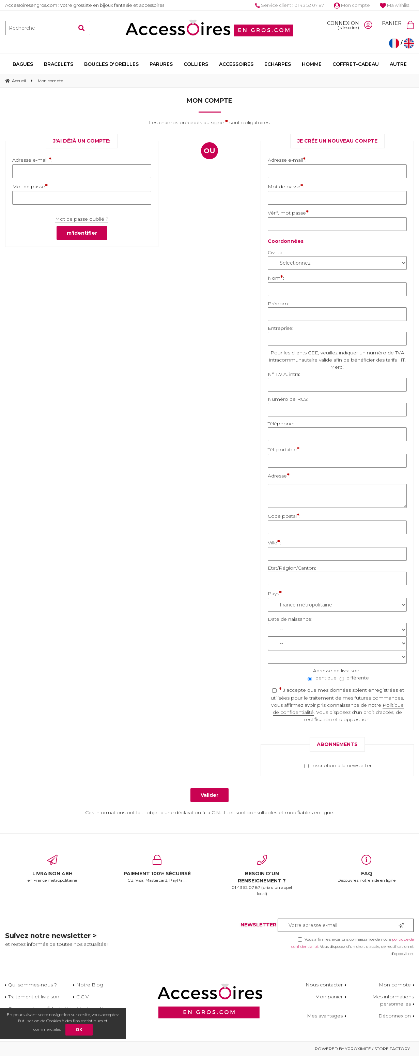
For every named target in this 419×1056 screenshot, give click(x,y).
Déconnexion (394, 1016)
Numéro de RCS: (288, 399)
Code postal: (284, 515)
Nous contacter (324, 985)
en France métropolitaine (52, 869)
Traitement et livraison (33, 997)
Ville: (274, 542)
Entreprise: (280, 328)
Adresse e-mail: (287, 159)
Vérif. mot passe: (289, 212)
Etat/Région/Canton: (292, 568)
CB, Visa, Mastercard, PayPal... (157, 869)
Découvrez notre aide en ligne (366, 869)
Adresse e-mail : (32, 159)
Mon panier (329, 997)
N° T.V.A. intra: (284, 374)
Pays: (275, 593)
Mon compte (352, 5)
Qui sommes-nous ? (32, 985)
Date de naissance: (290, 619)
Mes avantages (325, 1016)
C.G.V (82, 997)
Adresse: (279, 475)
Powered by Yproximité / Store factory (362, 1048)
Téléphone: (281, 424)
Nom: (276, 277)
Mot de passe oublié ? (81, 219)
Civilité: (275, 252)
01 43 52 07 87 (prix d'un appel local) (262, 875)
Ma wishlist (394, 5)
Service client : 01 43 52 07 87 (289, 5)
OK (79, 1029)
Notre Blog (89, 985)
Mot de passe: (30, 186)
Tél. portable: (284, 449)
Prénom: (278, 303)
